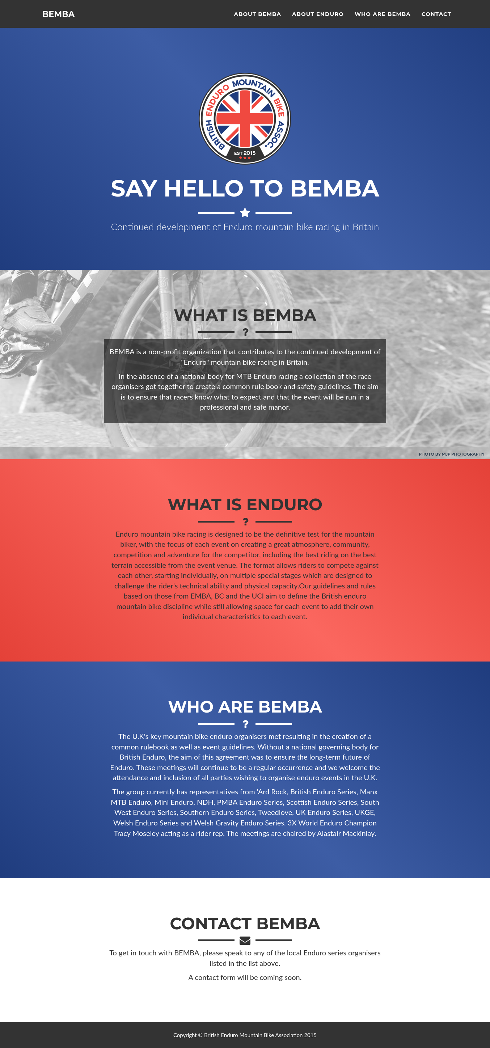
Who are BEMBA (383, 20)
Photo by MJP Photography (452, 454)
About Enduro (318, 20)
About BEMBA (257, 20)
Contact (436, 20)
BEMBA (60, 21)
